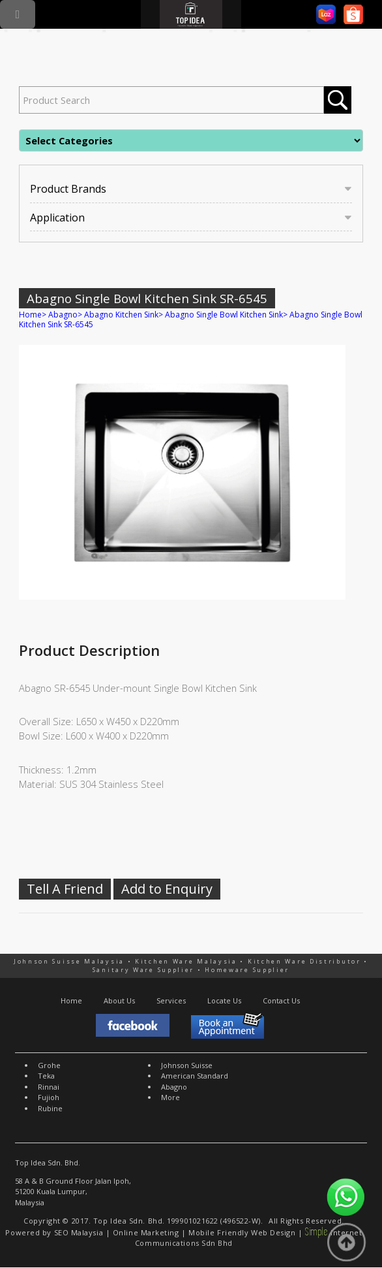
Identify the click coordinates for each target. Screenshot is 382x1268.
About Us (119, 1000)
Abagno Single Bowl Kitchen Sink (224, 314)
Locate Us (224, 1000)
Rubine (50, 1108)
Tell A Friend (65, 889)
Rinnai (48, 1087)
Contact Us (281, 1000)
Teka (46, 1076)
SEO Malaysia (79, 1232)
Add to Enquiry (167, 889)
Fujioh (48, 1097)
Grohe (49, 1065)
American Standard (194, 1076)
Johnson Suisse (187, 1065)
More (170, 1097)
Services (171, 1000)
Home (30, 314)
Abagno (63, 314)
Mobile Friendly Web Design (241, 1232)
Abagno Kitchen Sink (121, 314)
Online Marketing (146, 1232)
